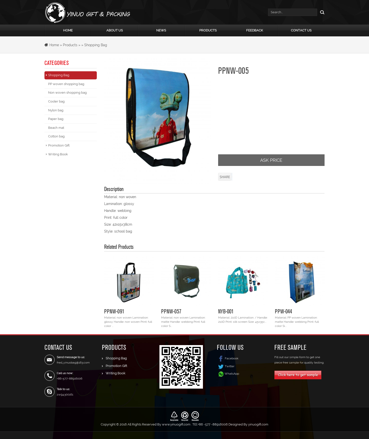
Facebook (227, 358)
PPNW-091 (114, 311)
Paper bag (55, 119)
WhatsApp (232, 373)
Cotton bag (56, 136)
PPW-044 (283, 311)
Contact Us (301, 30)
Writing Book (58, 154)
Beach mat (56, 128)
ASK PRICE (271, 160)
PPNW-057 (171, 311)
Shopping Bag (95, 45)
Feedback (254, 30)
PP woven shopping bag (66, 84)
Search (321, 12)
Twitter (225, 366)
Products (208, 30)
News (161, 30)
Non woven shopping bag (67, 92)
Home (68, 30)
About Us (114, 30)
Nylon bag (55, 110)
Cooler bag (56, 101)
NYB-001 (226, 311)
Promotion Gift (59, 145)
